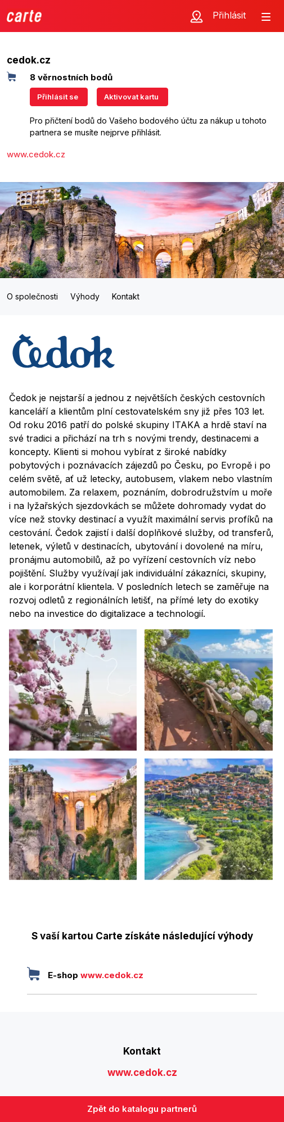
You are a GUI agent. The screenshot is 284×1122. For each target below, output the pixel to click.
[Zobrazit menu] (266, 15)
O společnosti (32, 296)
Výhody (85, 296)
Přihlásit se (57, 96)
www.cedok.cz (36, 154)
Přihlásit (229, 15)
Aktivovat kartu (131, 96)
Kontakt (125, 296)
